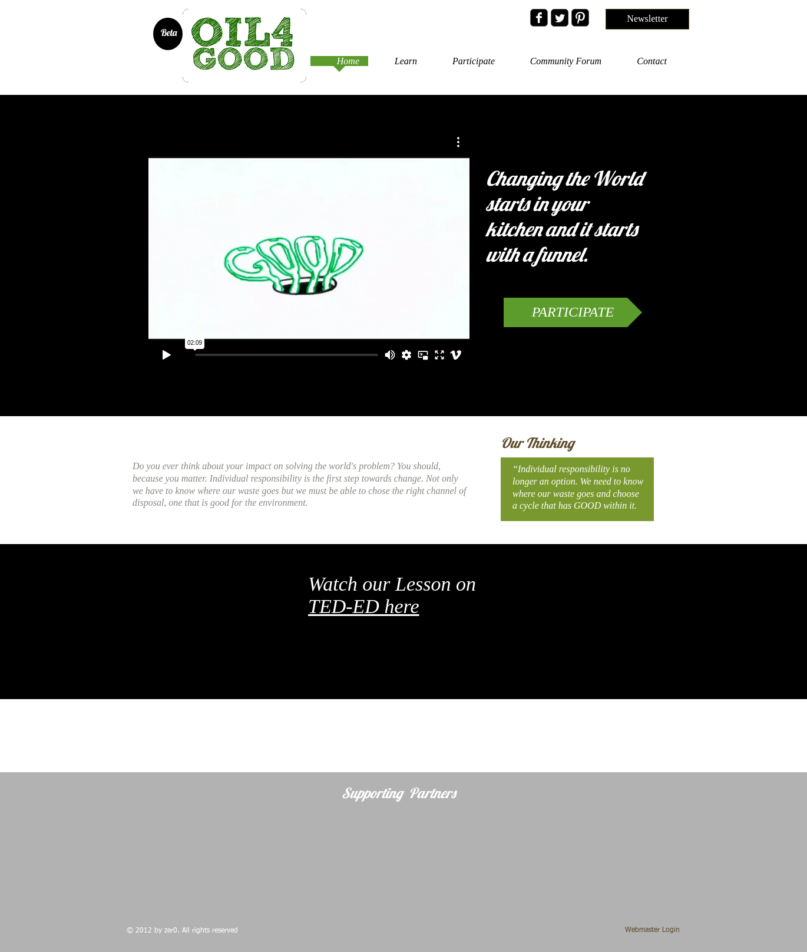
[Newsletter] (647, 19)
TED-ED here (363, 606)
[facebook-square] (539, 18)
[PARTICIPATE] (573, 312)
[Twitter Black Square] (559, 18)
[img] (180, 854)
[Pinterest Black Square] (580, 18)
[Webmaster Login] (652, 930)
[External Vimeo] (308, 248)
